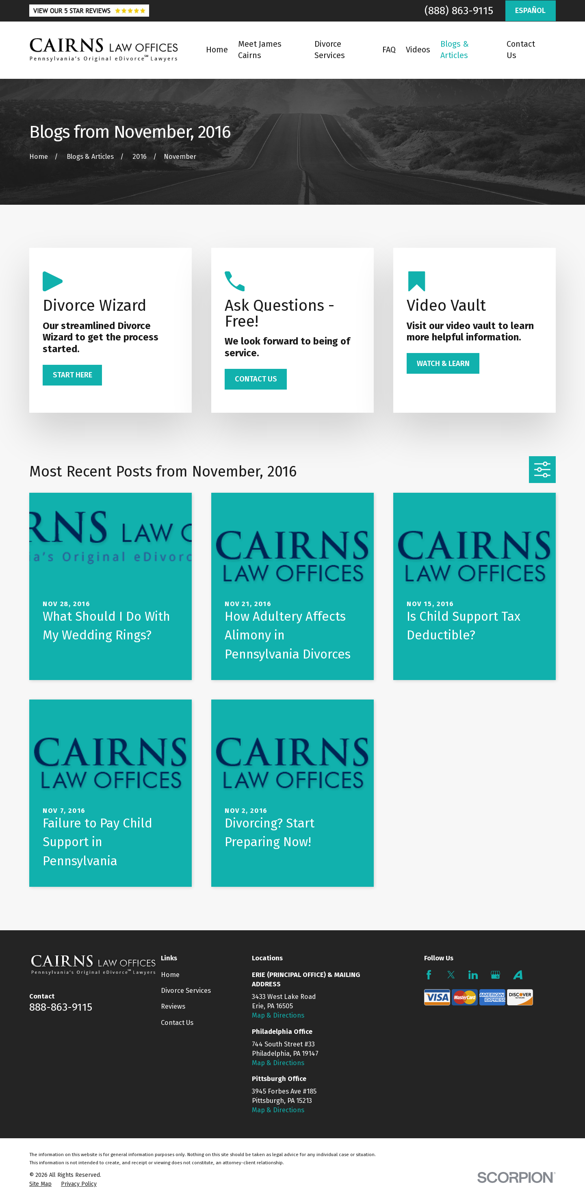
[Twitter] (451, 974)
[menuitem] (40, 1184)
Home (170, 975)
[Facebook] (428, 974)
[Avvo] (517, 974)
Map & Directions (278, 1015)
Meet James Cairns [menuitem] (260, 49)
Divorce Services (186, 990)
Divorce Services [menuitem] (329, 49)
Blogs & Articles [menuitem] (454, 49)
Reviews (173, 1006)
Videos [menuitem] (418, 49)
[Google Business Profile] (495, 974)
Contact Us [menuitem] (521, 49)
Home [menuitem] (217, 49)
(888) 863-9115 (459, 10)
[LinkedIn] (473, 974)
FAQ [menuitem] (389, 49)
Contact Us (177, 1023)
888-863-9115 (60, 1007)
